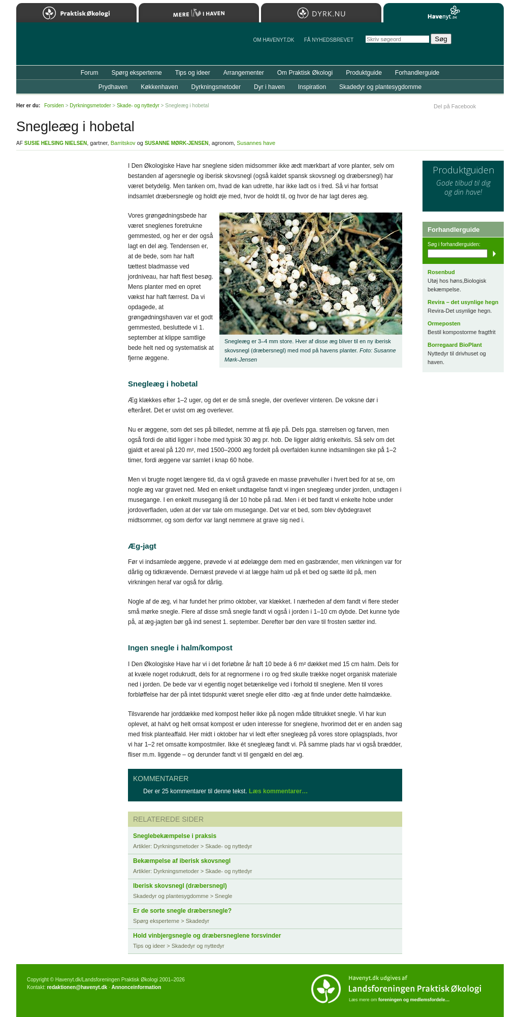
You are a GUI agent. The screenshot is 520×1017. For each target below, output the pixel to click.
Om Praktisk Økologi (305, 72)
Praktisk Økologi (76, 12)
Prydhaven (113, 87)
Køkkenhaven (159, 87)
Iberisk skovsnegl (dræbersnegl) (180, 885)
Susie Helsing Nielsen (55, 143)
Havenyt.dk (443, 12)
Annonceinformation (136, 987)
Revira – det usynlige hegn (463, 302)
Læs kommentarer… (278, 791)
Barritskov (123, 143)
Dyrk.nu (321, 12)
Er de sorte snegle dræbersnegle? (182, 910)
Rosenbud (441, 272)
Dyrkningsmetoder (216, 87)
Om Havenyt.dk (273, 40)
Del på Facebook (455, 106)
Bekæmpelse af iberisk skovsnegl (182, 860)
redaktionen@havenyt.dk (77, 987)
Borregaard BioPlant (455, 345)
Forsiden (54, 105)
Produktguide (364, 72)
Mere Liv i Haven (199, 12)
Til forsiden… (60, 48)
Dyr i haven (269, 87)
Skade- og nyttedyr (138, 105)
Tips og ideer (192, 72)
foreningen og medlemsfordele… (414, 999)
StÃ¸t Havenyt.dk (481, 43)
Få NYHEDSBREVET (328, 40)
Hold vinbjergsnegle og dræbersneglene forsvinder (207, 935)
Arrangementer (243, 72)
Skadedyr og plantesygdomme (380, 87)
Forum (90, 72)
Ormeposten (444, 323)
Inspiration (312, 87)
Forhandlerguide (417, 72)
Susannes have (256, 143)
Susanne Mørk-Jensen (177, 143)
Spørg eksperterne (136, 72)
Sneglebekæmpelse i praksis (174, 836)
